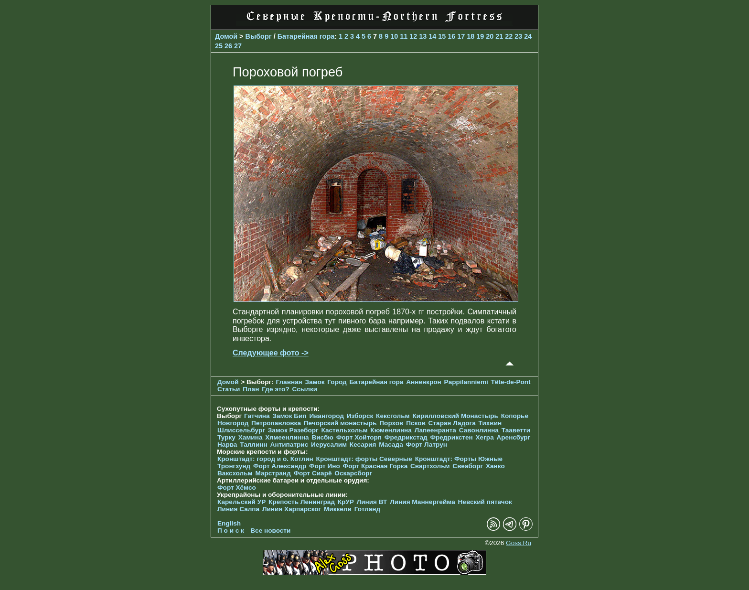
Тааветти (516, 430)
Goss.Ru (518, 543)
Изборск (360, 415)
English (229, 523)
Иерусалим (329, 444)
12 (413, 36)
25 (219, 46)
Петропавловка (276, 423)
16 (451, 36)
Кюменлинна (391, 430)
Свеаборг (467, 466)
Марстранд (272, 473)
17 (461, 36)
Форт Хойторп (359, 437)
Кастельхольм (344, 430)
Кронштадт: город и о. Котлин (265, 458)
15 (442, 36)
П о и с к (230, 530)
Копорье (514, 415)
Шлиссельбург (241, 430)
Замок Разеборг (293, 430)
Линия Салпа (238, 509)
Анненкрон (423, 382)
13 (423, 36)
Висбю (322, 437)
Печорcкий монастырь (340, 423)
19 (480, 36)
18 (470, 36)
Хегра (485, 437)
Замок (314, 382)
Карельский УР (241, 501)
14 (432, 36)
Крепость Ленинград (301, 501)
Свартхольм (430, 466)
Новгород (232, 423)
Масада (391, 444)
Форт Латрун (426, 444)
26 (228, 46)
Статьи (228, 389)
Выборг (259, 36)
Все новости (270, 530)
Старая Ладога (452, 423)
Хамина (250, 437)
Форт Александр (279, 466)
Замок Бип (289, 415)
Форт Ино (324, 466)
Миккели (338, 509)
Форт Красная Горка (375, 466)
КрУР (346, 501)
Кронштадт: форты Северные (364, 458)
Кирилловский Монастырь (455, 415)
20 (489, 36)
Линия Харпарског (291, 509)
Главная (289, 382)
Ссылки (305, 389)
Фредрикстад (406, 437)
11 (403, 36)
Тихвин (490, 423)
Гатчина (257, 415)
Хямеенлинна (287, 437)
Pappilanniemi (466, 382)
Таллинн (254, 444)
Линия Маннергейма (422, 501)
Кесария (363, 444)
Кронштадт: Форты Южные (459, 458)
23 (518, 36)
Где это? (275, 389)
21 (499, 36)
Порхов (391, 423)
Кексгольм (393, 415)
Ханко (495, 466)
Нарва (227, 444)
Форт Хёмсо (236, 487)
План (251, 389)
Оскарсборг (353, 473)
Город (336, 382)
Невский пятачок (485, 501)
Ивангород (326, 415)
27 (238, 46)
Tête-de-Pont (511, 382)
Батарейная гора (306, 36)
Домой (226, 36)
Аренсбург (513, 437)
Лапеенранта (435, 430)
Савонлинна (479, 430)
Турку (226, 437)
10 (394, 36)
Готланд (367, 509)
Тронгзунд (233, 466)
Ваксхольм (235, 473)
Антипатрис (289, 444)
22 (509, 36)
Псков (416, 423)
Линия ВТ (372, 501)
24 (528, 36)
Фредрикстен (451, 437)
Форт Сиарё (312, 473)
